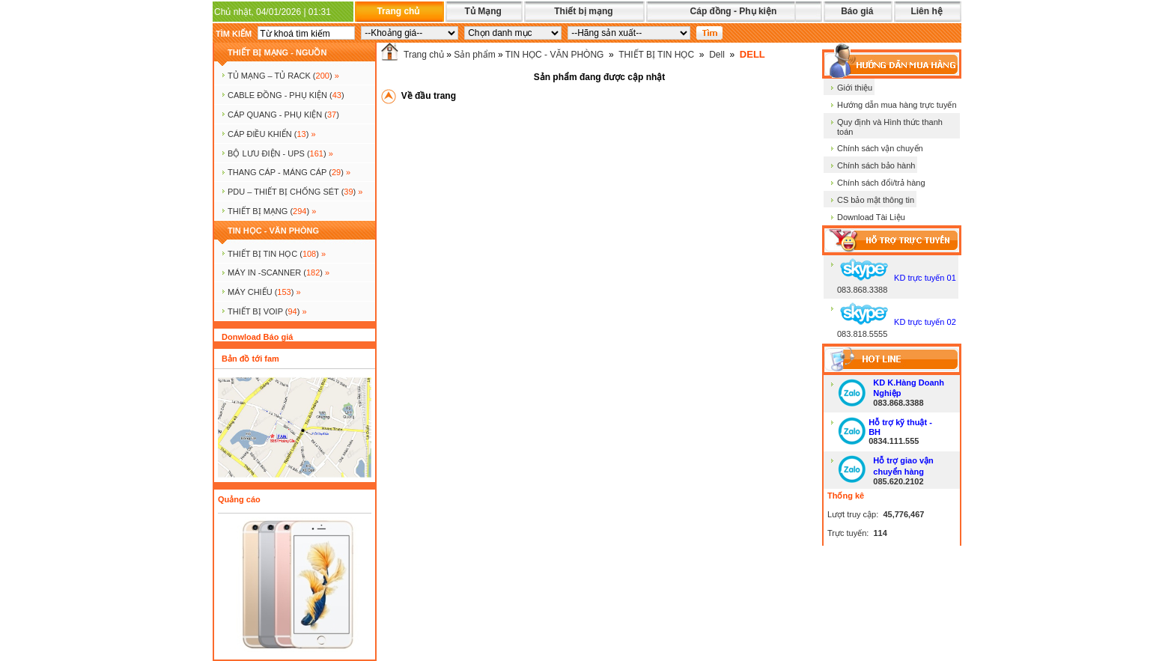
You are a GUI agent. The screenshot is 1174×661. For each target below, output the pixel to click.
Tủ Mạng (482, 11)
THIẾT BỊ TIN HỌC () (277, 253)
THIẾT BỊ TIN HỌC (656, 54)
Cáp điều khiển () (272, 134)
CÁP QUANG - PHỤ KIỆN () (283, 114)
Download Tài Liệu (871, 217)
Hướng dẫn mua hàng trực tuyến (897, 104)
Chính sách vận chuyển (880, 148)
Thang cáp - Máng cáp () (289, 172)
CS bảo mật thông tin (875, 199)
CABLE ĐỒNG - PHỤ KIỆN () (286, 95)
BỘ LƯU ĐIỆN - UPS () (280, 153)
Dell (717, 54)
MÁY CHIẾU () (264, 291)
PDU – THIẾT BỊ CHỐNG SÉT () (295, 191)
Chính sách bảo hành (876, 165)
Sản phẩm (474, 54)
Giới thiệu (854, 87)
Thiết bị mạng (583, 11)
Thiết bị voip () (267, 311)
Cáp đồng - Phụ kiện (733, 11)
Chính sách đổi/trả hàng (881, 182)
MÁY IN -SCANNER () (278, 272)
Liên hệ (926, 11)
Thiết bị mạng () (272, 211)
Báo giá (857, 11)
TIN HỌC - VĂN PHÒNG (273, 230)
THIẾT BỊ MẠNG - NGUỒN (277, 52)
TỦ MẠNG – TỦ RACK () (283, 75)
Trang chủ (398, 11)
